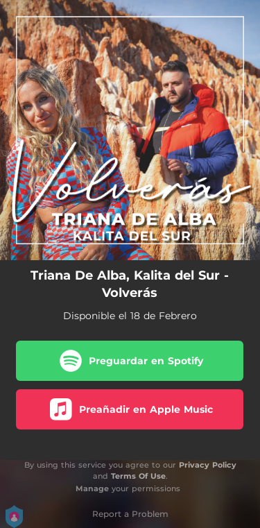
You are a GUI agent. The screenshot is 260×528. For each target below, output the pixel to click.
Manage (92, 488)
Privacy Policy (207, 465)
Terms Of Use (138, 476)
